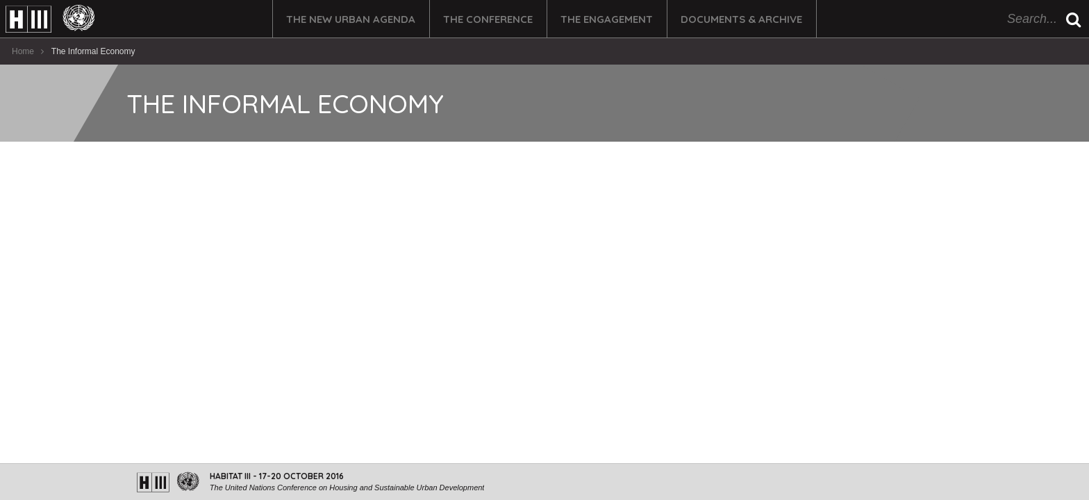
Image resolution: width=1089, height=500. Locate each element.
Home (23, 51)
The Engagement (606, 19)
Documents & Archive (741, 19)
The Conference (488, 19)
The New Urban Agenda (350, 19)
